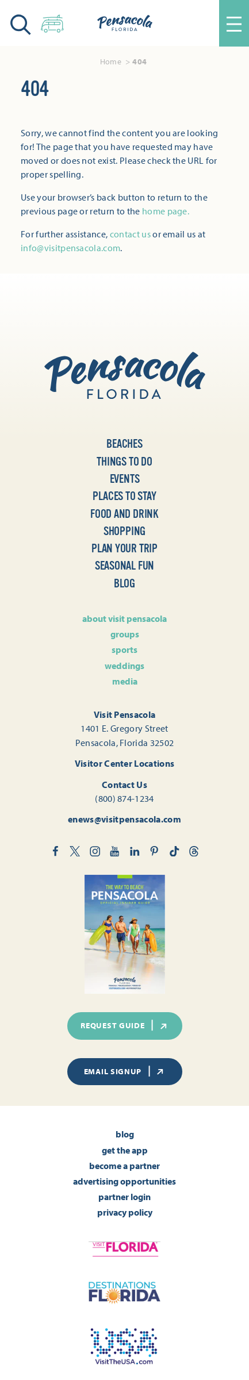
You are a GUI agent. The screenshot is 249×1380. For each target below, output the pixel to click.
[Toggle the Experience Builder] (52, 21)
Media (124, 681)
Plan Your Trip (124, 548)
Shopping (124, 531)
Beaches (124, 444)
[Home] (124, 23)
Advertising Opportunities (124, 1181)
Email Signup (125, 1071)
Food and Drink (124, 514)
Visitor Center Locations (125, 763)
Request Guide (124, 1025)
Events (125, 479)
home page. (165, 211)
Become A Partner (124, 1165)
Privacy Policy (124, 1212)
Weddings (124, 665)
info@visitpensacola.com (70, 247)
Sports (124, 649)
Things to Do (124, 461)
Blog (124, 583)
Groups (124, 634)
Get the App (125, 1150)
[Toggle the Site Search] (20, 23)
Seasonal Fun (125, 565)
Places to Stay (124, 496)
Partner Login (124, 1196)
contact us (130, 234)
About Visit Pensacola (124, 618)
